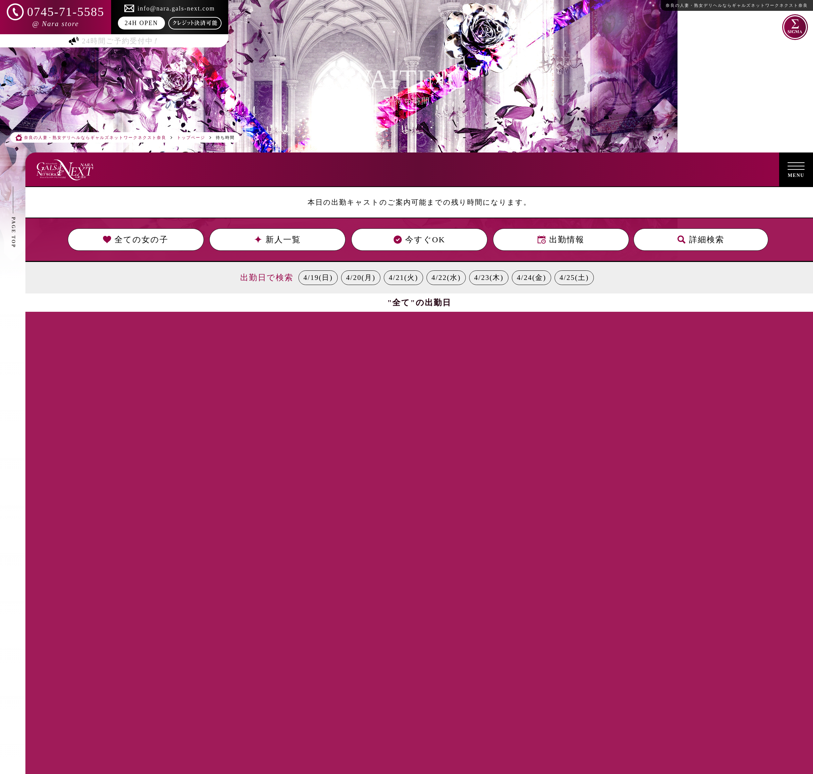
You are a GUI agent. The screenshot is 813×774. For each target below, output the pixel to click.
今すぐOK (419, 239)
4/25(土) (574, 277)
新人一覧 (277, 239)
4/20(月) (360, 277)
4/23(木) (488, 277)
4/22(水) (446, 277)
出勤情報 (561, 239)
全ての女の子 (135, 239)
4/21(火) (403, 277)
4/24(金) (531, 277)
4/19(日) (318, 277)
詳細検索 (701, 239)
